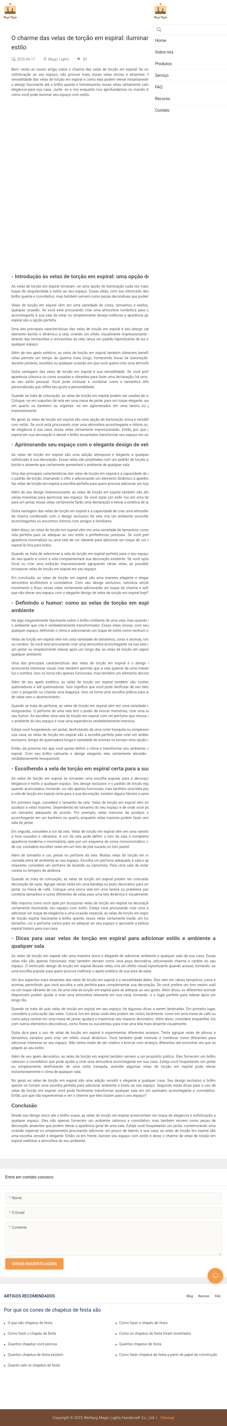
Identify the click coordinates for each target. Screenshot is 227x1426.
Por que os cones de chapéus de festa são (52, 1310)
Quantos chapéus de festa (140, 1344)
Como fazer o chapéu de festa (143, 1323)
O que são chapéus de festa (30, 1323)
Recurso (204, 1296)
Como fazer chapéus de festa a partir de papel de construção (168, 1355)
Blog (190, 1296)
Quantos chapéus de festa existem (35, 1355)
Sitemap (167, 1417)
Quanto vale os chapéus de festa (34, 1365)
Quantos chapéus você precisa (32, 1344)
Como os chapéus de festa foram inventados (155, 1333)
